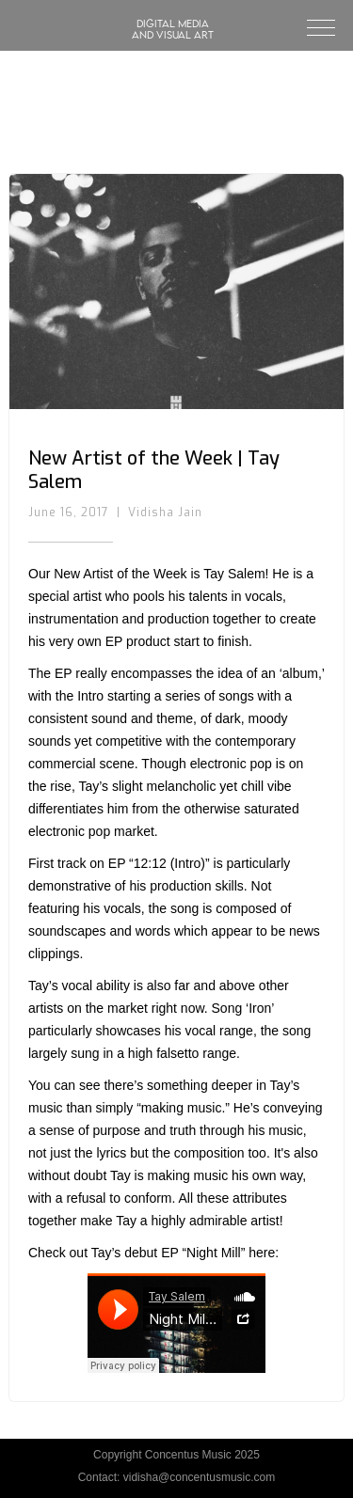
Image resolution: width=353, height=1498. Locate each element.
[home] (173, 9)
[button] (312, 25)
